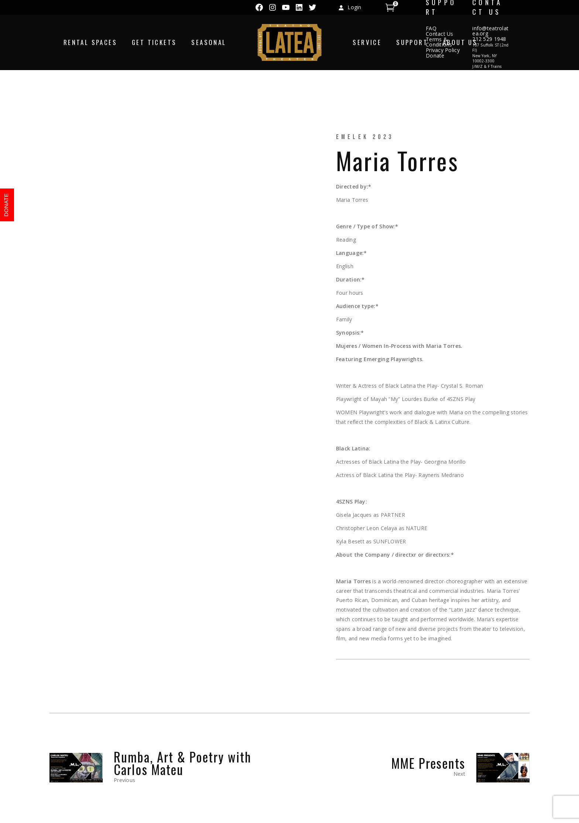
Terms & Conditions (439, 42)
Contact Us (439, 33)
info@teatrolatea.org (490, 31)
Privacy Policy (443, 49)
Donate (435, 55)
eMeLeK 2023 (365, 137)
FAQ (431, 28)
